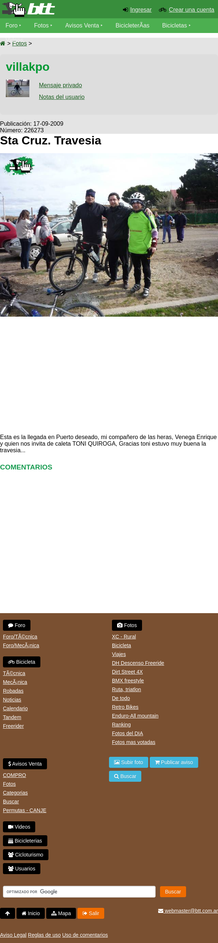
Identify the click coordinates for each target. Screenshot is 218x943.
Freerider (13, 726)
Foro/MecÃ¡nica (21, 645)
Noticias (12, 700)
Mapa (61, 913)
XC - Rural (124, 637)
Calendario (15, 708)
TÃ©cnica (14, 673)
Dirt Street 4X (127, 672)
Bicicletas (175, 25)
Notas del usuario (62, 97)
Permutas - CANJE (24, 810)
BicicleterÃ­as (132, 25)
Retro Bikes (125, 707)
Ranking (121, 724)
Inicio (31, 913)
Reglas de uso (44, 935)
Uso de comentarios (85, 935)
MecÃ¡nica (15, 682)
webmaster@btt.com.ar (188, 911)
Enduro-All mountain (135, 716)
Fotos (41, 25)
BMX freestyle (128, 681)
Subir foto (128, 762)
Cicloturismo (25, 855)
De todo (121, 698)
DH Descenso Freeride (138, 663)
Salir (91, 913)
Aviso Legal (13, 935)
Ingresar (141, 10)
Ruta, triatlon (126, 689)
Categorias (15, 793)
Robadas (13, 691)
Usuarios (21, 869)
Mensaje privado (60, 85)
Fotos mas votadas (133, 742)
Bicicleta (21, 662)
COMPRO (14, 775)
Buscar (11, 801)
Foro (12, 25)
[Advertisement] (109, 374)
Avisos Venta (82, 25)
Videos (14, 40)
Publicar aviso (174, 762)
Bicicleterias (25, 841)
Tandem (12, 717)
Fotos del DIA (127, 733)
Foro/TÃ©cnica (20, 637)
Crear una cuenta (191, 10)
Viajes (119, 654)
